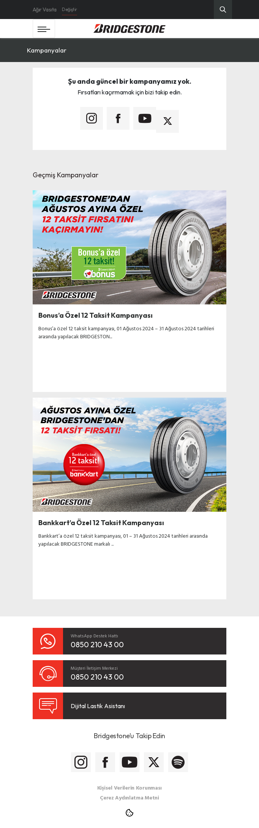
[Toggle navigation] (44, 28)
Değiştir (69, 9)
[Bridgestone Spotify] (178, 762)
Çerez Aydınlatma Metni (129, 797)
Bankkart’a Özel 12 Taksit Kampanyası (101, 522)
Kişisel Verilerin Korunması (129, 787)
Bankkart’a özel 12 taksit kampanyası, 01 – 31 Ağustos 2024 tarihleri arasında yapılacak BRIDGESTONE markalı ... (123, 540)
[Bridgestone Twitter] (154, 762)
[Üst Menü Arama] (223, 9)
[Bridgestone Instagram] (81, 762)
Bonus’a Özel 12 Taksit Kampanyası (95, 315)
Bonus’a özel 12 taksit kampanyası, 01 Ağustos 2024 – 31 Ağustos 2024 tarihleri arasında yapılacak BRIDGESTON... (126, 332)
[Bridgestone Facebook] (105, 762)
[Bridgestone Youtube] (129, 762)
